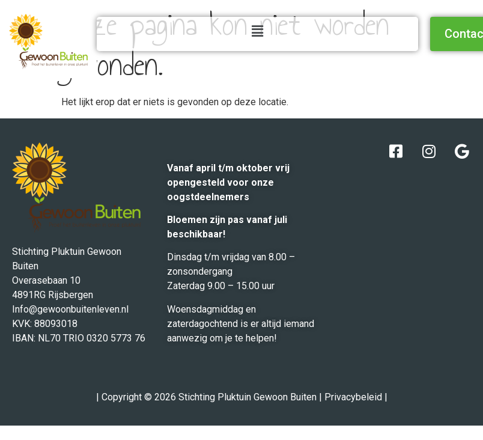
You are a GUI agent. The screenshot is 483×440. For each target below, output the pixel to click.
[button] (257, 31)
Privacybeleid (353, 397)
